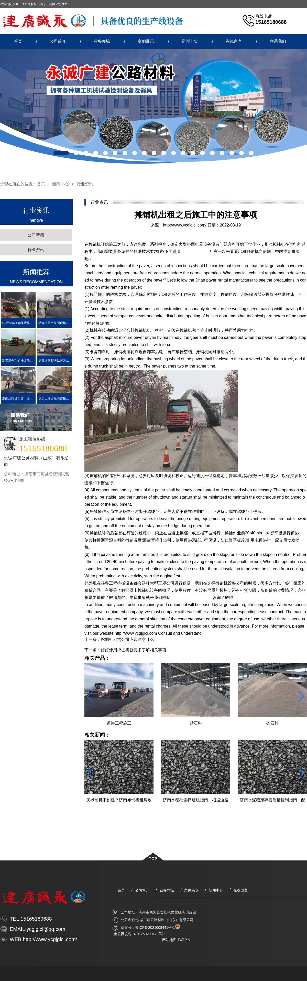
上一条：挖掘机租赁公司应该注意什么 (119, 639)
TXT (181, 940)
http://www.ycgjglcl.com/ (184, 225)
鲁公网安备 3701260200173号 (138, 934)
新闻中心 (190, 41)
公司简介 (58, 41)
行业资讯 (85, 184)
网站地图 (169, 940)
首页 (18, 41)
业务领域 (102, 41)
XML (189, 940)
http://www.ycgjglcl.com (191, 597)
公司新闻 (36, 235)
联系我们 (278, 41)
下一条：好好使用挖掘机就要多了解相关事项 (125, 650)
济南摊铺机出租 (195, 251)
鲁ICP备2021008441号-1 (155, 927)
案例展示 (146, 41)
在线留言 (234, 41)
